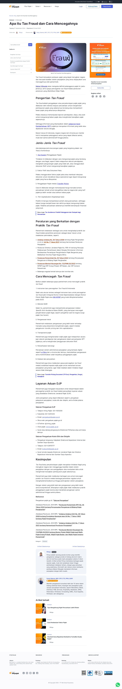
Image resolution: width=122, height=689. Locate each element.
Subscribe (100, 88)
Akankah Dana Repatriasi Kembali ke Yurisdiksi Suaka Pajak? (64, 638)
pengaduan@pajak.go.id (51, 417)
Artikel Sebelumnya (43, 546)
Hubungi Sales (93, 6)
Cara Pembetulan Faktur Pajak (57, 622)
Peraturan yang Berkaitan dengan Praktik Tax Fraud (20, 61)
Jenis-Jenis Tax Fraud (15, 57)
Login (81, 6)
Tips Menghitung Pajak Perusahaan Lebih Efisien (63, 607)
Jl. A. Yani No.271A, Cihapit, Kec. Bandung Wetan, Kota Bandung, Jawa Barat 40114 (73, 663)
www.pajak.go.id (52, 427)
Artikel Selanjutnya (79, 546)
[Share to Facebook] (104, 96)
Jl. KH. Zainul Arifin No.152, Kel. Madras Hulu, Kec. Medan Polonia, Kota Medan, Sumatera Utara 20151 (100, 663)
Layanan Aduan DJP (15, 69)
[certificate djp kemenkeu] (97, 2)
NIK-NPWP (57, 297)
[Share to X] (92, 96)
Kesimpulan (13, 72)
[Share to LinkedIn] (100, 96)
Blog (15, 15)
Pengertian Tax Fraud (15, 54)
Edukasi (11, 20)
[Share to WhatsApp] (96, 96)
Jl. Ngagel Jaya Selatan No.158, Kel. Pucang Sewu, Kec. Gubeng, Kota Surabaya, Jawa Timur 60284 (48, 663)
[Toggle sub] (31, 69)
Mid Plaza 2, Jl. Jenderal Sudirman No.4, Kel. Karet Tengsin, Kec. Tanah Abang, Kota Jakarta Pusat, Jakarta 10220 (21, 664)
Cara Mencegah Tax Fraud (16, 66)
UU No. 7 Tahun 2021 (51, 242)
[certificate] (104, 2)
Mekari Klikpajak (42, 86)
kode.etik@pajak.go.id (50, 449)
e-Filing (44, 352)
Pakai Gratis (108, 6)
